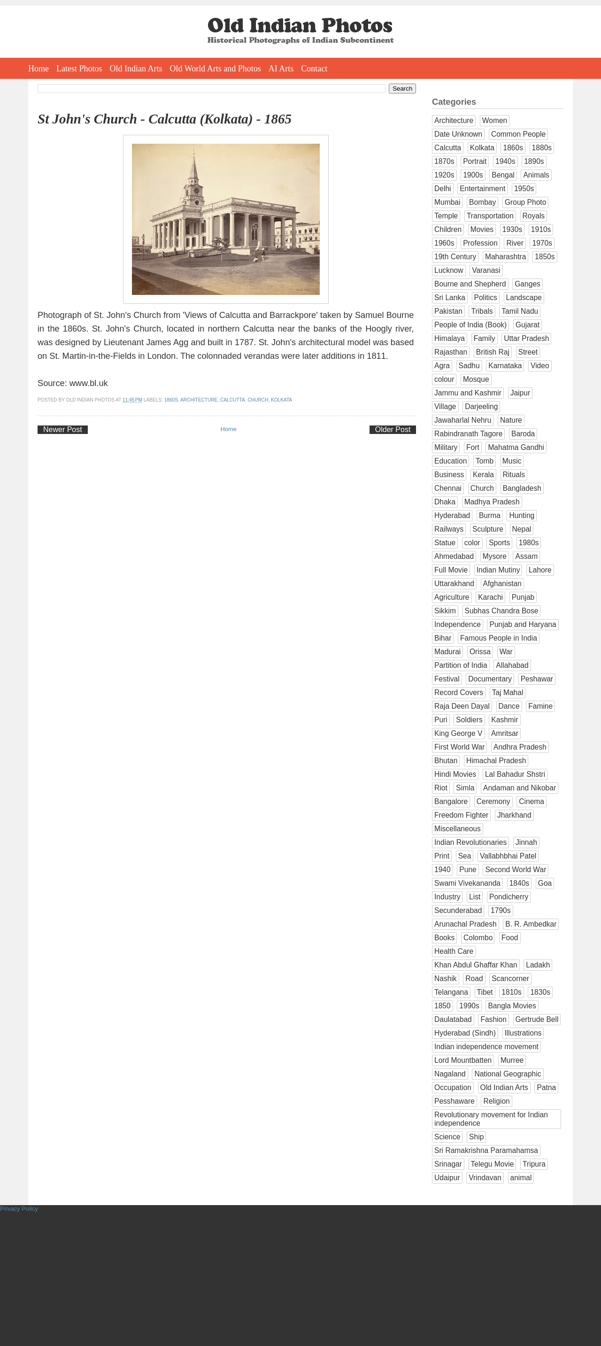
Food (509, 938)
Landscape (524, 298)
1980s (529, 543)
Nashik (445, 978)
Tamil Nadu (519, 311)
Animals (536, 175)
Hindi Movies (455, 774)
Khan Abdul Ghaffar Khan (475, 965)
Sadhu (469, 366)
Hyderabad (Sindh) (465, 1033)
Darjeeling (481, 406)
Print (441, 856)
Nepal (522, 529)
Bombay (482, 202)
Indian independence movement (486, 1047)
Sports (499, 543)
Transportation (490, 216)
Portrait (474, 161)
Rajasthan (450, 352)
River (514, 243)
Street (528, 352)
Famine (540, 706)
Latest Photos (79, 68)
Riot (440, 788)
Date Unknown (458, 134)
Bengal (503, 175)
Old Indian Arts (136, 68)
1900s (473, 175)
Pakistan (448, 311)
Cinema (531, 801)
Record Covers (458, 692)
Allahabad (512, 665)
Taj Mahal (508, 692)
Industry (447, 897)
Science (447, 1137)
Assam (526, 556)
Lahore (540, 570)
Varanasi (486, 270)
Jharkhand (514, 815)
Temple (446, 216)
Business (449, 475)
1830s (540, 992)
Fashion (493, 1019)
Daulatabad (453, 1019)
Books (444, 938)
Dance (509, 706)
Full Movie (451, 570)
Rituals (514, 475)
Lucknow (448, 270)
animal (521, 1178)
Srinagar (448, 1164)
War (506, 652)
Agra (442, 366)
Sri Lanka (449, 298)
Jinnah (526, 842)
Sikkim (445, 611)
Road (474, 978)
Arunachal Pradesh (465, 924)
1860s (171, 399)
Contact (314, 68)
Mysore (495, 556)
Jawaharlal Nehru (462, 420)
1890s (534, 161)
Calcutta (232, 399)
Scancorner (510, 978)
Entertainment (482, 189)
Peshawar (537, 679)
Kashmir (504, 720)
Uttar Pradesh (526, 338)
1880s (542, 148)
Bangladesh (522, 488)
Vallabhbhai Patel (508, 856)
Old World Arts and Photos (215, 68)
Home (38, 68)
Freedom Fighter (461, 815)
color (472, 543)
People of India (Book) (470, 325)
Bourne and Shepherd (470, 284)
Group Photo (525, 202)
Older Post (393, 429)
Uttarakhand (454, 584)
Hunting (521, 515)
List (474, 897)
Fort (472, 447)
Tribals (482, 311)
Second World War (515, 870)
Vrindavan (485, 1178)
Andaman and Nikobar (519, 788)
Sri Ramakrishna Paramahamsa (486, 1150)
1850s (545, 257)
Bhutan (445, 761)
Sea (464, 856)
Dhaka (444, 502)
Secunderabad (458, 910)
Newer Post (62, 429)
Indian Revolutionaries (470, 842)
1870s (444, 161)
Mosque (476, 379)
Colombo (478, 938)
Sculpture (487, 529)
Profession (480, 243)
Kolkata (281, 399)
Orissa (480, 652)
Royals (534, 216)
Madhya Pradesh (492, 502)
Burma (490, 515)
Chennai (448, 488)
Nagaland (450, 1074)
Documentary (490, 679)
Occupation (452, 1087)
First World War (459, 747)
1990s (469, 1006)
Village (445, 406)
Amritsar (504, 733)
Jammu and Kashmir (467, 393)
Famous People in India (498, 638)
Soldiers (469, 720)
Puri (440, 720)
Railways (448, 529)
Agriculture (452, 597)
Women (494, 120)
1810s (511, 992)
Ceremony (493, 801)
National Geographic (507, 1074)
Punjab (523, 597)
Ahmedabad (454, 556)
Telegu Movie (492, 1164)
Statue (444, 543)
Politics (485, 298)
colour (444, 379)
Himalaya (449, 338)
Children (448, 229)
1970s (542, 243)
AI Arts (281, 68)
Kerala (483, 475)
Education (450, 461)
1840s (519, 883)
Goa (545, 883)
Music (512, 461)
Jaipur (520, 393)
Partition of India (460, 665)
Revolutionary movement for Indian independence (491, 1119)
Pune (467, 870)
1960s (444, 243)
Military (445, 447)
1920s (444, 175)
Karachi (490, 597)
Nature (511, 420)
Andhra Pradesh (520, 747)
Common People (518, 134)
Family (484, 338)
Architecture (198, 399)
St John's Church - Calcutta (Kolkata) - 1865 (165, 118)
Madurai (447, 652)
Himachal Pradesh (496, 761)
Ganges (527, 284)
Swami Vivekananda (467, 883)
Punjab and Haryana (522, 624)
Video (540, 366)
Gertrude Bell (537, 1019)
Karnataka (505, 366)
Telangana (451, 992)
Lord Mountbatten (463, 1060)
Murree (512, 1060)
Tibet (485, 992)
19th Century (455, 257)
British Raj (492, 352)
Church (257, 399)
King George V (458, 733)
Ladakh (538, 965)
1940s (505, 161)
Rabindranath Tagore (468, 434)
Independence (457, 624)
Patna (546, 1087)
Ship (476, 1137)
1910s (541, 229)
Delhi (442, 189)
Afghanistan (502, 584)
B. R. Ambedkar (530, 924)
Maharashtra (505, 257)
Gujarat (527, 325)
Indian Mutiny (498, 570)
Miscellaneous (457, 829)
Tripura (534, 1164)
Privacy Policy (19, 1208)
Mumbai (447, 202)
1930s (512, 229)
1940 (442, 870)
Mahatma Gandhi (516, 447)
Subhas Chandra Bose (502, 611)
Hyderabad (452, 515)
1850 (442, 1006)
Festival (447, 679)
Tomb (484, 461)
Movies (481, 229)
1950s (524, 189)
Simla (465, 788)
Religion (496, 1101)
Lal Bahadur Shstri (515, 774)
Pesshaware (454, 1101)
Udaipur (447, 1178)
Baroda (523, 434)
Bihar (442, 638)
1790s (501, 910)
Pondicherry (508, 897)
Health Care (453, 951)
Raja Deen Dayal (462, 706)
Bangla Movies (512, 1006)
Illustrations (523, 1033)
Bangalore (451, 801)
